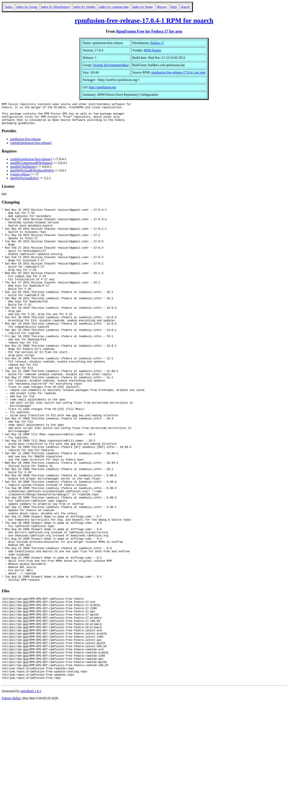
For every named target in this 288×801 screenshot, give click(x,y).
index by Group (26, 7)
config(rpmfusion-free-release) (31, 147)
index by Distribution (55, 7)
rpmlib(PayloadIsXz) (24, 182)
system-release (20, 178)
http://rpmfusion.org (102, 87)
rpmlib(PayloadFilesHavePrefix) (32, 175)
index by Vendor (84, 7)
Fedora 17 (157, 43)
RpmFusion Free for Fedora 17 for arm (149, 31)
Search (185, 7)
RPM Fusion (152, 50)
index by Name (142, 7)
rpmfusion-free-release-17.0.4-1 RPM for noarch (144, 20)
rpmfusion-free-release (25, 143)
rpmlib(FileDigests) (23, 171)
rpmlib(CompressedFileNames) (31, 167)
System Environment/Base (111, 65)
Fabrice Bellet (11, 795)
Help (173, 7)
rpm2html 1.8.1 (31, 788)
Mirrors (162, 7)
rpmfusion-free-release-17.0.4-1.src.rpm (178, 72)
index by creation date (114, 7)
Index (9, 7)
